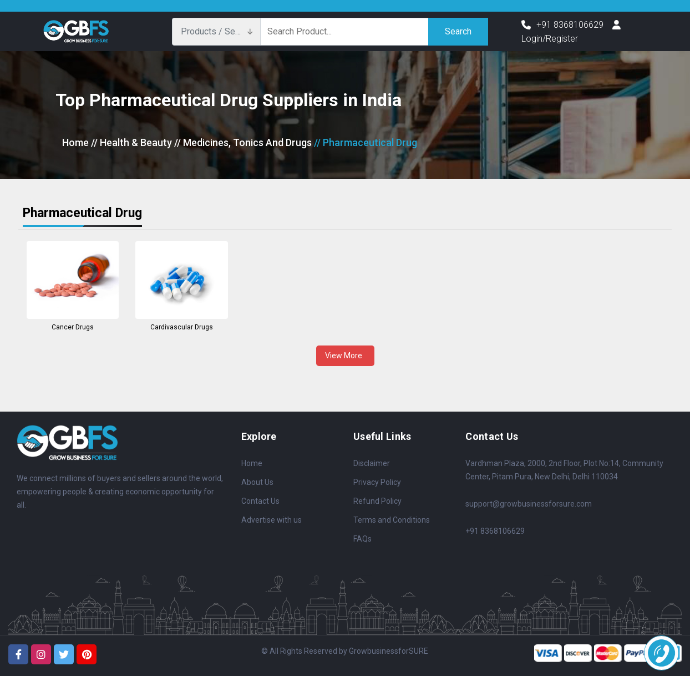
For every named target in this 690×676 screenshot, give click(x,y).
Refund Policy (377, 501)
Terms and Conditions (391, 519)
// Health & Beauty (131, 142)
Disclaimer (371, 463)
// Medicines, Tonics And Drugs (243, 142)
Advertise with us (271, 519)
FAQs (362, 538)
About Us (257, 482)
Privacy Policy (377, 482)
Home (75, 142)
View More (345, 355)
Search (458, 31)
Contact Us (260, 501)
